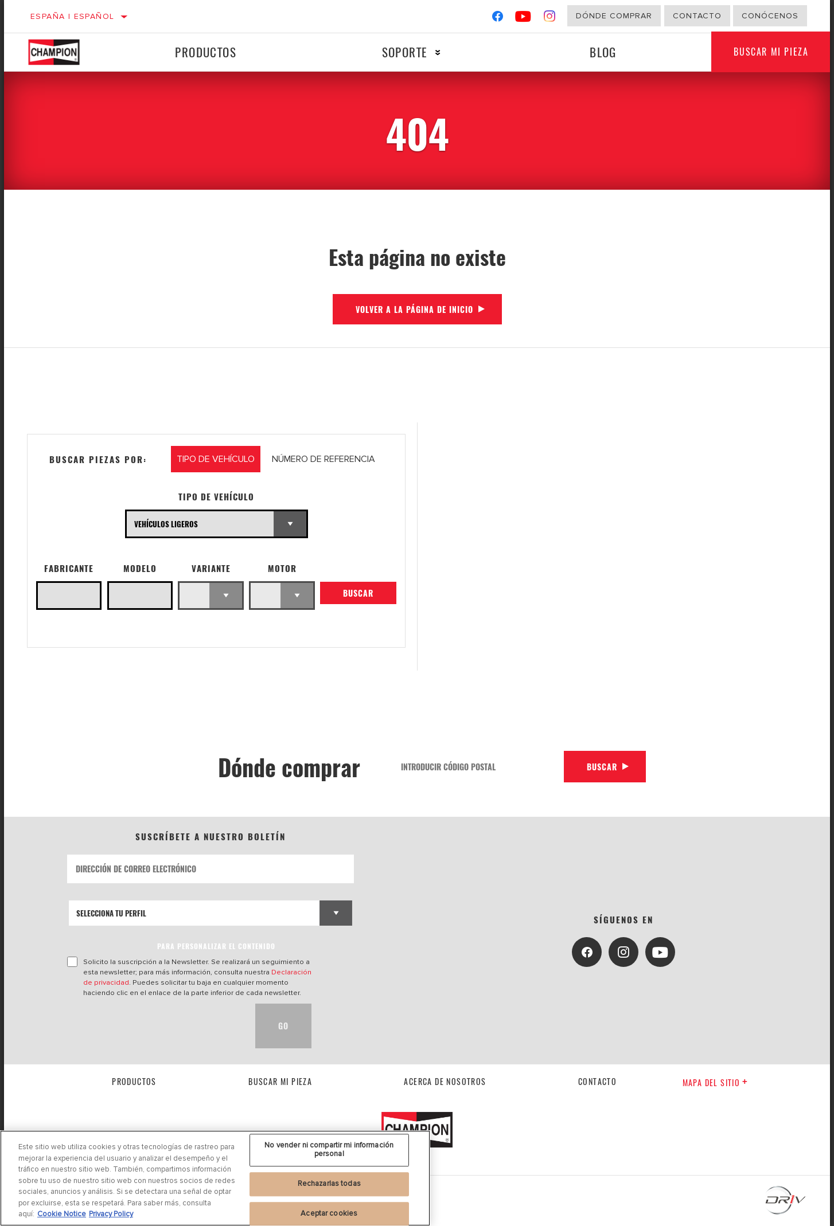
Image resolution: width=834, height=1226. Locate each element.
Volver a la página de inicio (414, 309)
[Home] (65, 52)
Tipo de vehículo (216, 496)
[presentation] (154, 1026)
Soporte (404, 52)
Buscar (358, 593)
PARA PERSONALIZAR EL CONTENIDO (216, 946)
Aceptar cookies (329, 1213)
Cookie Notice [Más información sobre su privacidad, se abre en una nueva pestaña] (61, 1214)
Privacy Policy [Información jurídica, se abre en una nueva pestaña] (111, 1214)
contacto (597, 1081)
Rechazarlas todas (329, 1183)
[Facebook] (498, 18)
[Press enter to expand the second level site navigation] (438, 52)
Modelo (140, 568)
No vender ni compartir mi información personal (328, 1150)
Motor (282, 568)
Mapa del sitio (716, 1082)
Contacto (697, 16)
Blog (603, 52)
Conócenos (770, 16)
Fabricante (68, 568)
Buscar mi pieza (771, 52)
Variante (211, 568)
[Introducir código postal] (478, 766)
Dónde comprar (614, 16)
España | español (72, 16)
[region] (215, 1178)
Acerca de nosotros (445, 1081)
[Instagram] (550, 18)
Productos (205, 52)
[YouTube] (523, 18)
